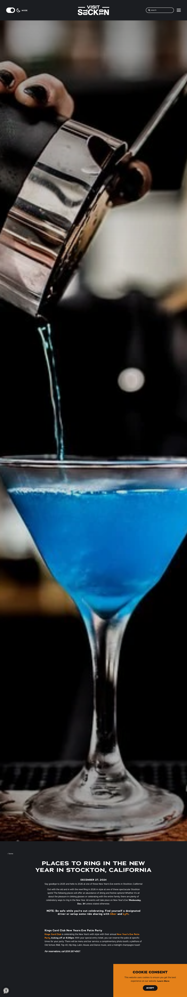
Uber (113, 914)
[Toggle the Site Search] (160, 10)
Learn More (163, 981)
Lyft (126, 914)
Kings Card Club (53, 934)
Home (10, 854)
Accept (150, 988)
